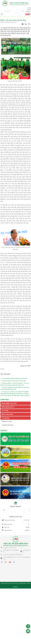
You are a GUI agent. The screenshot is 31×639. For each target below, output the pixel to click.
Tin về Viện (5, 412)
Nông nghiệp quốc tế (8, 408)
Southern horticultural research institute (19, 4)
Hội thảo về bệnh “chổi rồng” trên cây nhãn (14, 382)
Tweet (2, 370)
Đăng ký (28, 11)
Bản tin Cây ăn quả (7, 415)
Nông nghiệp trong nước (9, 404)
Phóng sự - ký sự (7, 423)
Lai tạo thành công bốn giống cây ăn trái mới (14, 380)
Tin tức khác (5, 419)
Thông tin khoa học (8, 426)
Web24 (16, 588)
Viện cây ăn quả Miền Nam (19, 3)
